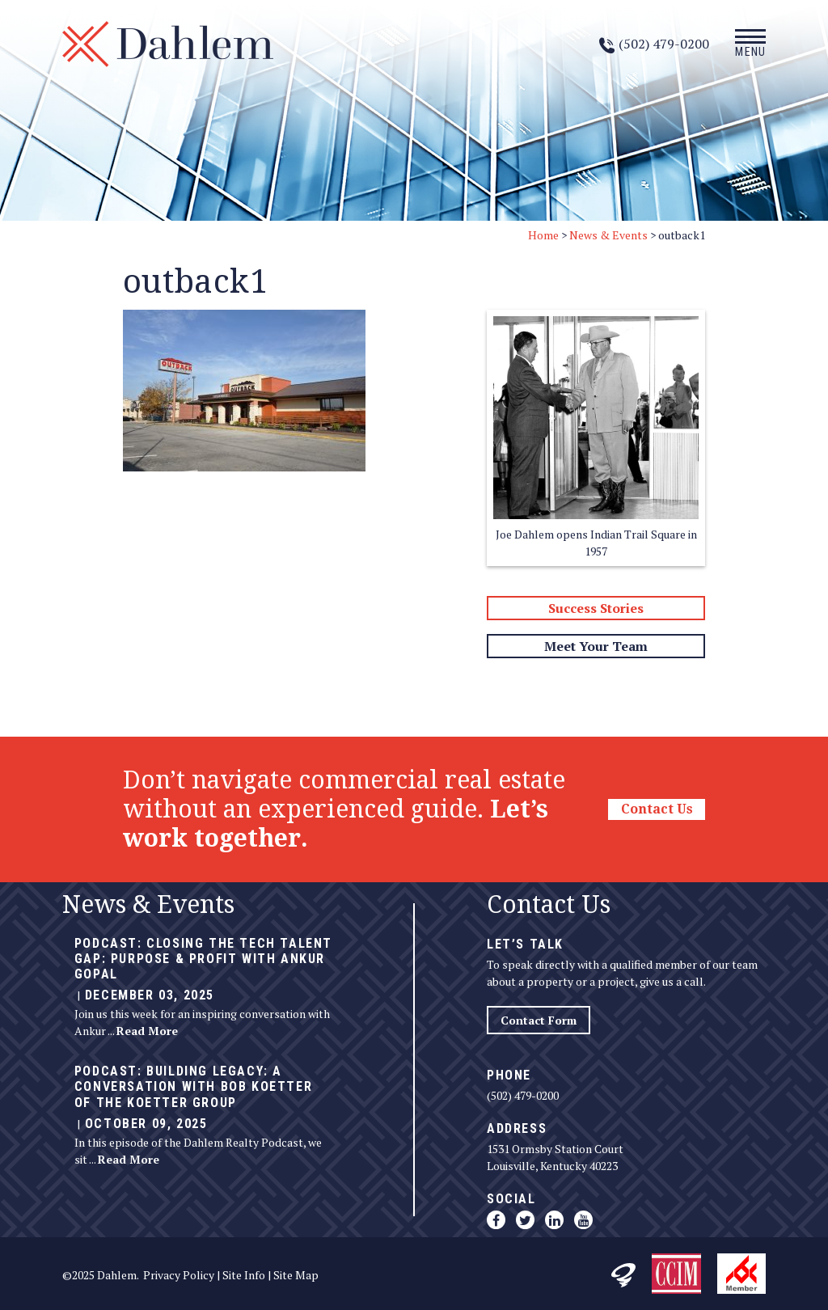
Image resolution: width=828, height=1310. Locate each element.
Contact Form (539, 1020)
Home (543, 235)
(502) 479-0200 (523, 1095)
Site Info (243, 1275)
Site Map (296, 1275)
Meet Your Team (596, 646)
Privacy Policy (178, 1275)
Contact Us (657, 809)
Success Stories (596, 608)
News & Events (608, 235)
